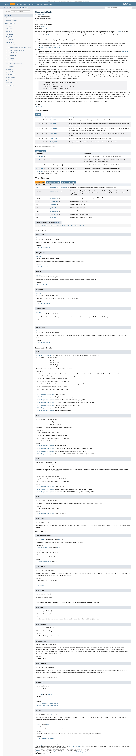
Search (46, 4)
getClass (50, 225)
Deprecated (35, 4)
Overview (6, 4)
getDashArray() (10, 77)
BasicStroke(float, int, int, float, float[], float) (18, 47)
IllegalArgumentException (45, 394)
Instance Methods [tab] (53, 182)
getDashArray (54, 198)
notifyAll (63, 225)
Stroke (38, 21)
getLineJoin (54, 208)
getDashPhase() (10, 80)
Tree (20, 4)
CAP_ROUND (9, 39)
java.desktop (7, 7)
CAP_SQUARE (10, 42)
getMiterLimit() (10, 74)
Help (50, 4)
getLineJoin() (9, 71)
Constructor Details (10, 45)
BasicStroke (23, 7)
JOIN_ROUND (9, 31)
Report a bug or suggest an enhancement (46, 745)
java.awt (15, 7)
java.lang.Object (40, 14)
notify (56, 225)
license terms (85, 1)
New (29, 4)
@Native (38, 238)
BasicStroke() (10, 58)
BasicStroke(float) (11, 55)
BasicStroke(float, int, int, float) (15, 50)
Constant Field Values (43, 247)
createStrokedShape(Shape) (14, 63)
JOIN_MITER (9, 28)
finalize (43, 225)
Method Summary (10, 23)
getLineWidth (54, 211)
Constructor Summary (11, 20)
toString (70, 225)
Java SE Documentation (75, 746)
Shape (37, 187)
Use (17, 4)
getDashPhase (54, 201)
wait (76, 225)
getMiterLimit (54, 214)
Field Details (8, 26)
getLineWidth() (10, 66)
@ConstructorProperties (43, 355)
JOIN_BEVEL (9, 34)
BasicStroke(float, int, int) (13, 53)
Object (43, 26)
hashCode (53, 217)
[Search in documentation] (118, 8)
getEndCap (53, 204)
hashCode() (9, 82)
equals (52, 191)
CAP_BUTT (9, 36)
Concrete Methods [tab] (68, 182)
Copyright (37, 750)
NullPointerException (44, 561)
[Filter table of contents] (20, 12)
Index (41, 4)
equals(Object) (10, 85)
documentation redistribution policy (76, 752)
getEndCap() (9, 69)
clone (37, 225)
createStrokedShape (56, 187)
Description (8, 15)
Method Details (9, 61)
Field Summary (9, 18)
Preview (25, 4)
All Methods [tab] (40, 182)
